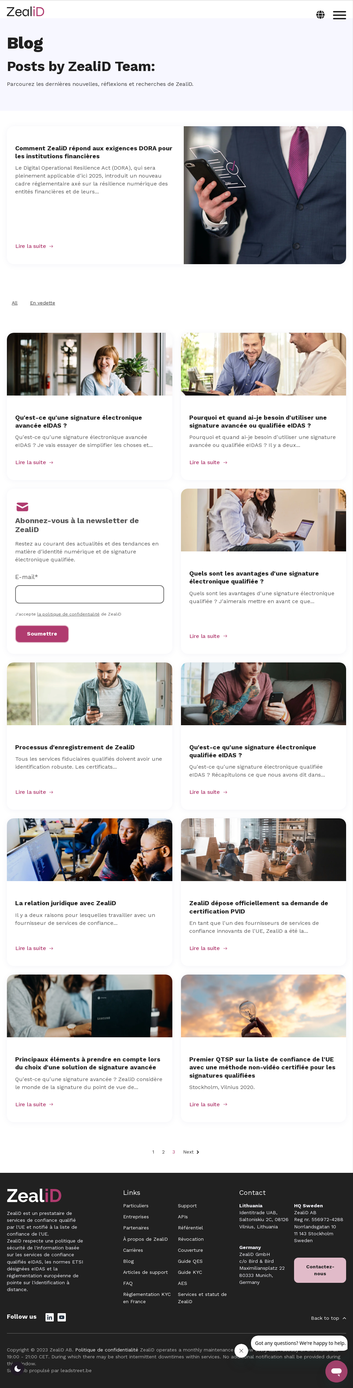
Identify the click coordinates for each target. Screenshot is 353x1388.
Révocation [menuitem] (191, 1239)
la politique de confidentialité (68, 614)
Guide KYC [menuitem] (190, 1272)
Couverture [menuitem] (190, 1250)
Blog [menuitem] (128, 1261)
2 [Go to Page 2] (163, 1152)
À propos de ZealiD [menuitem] (145, 1239)
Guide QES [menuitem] (190, 1261)
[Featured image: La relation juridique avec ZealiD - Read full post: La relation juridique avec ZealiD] (89, 849)
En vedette (42, 303)
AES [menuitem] (182, 1283)
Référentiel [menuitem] (190, 1227)
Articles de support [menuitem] (145, 1272)
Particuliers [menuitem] (136, 1205)
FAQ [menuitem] (128, 1283)
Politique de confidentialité (106, 1349)
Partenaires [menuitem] (136, 1227)
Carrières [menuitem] (133, 1250)
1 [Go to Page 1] (153, 1152)
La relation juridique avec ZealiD (65, 903)
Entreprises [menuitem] (136, 1216)
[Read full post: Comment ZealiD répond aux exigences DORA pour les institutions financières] (265, 195)
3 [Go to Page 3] (173, 1152)
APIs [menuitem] (183, 1216)
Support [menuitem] (187, 1205)
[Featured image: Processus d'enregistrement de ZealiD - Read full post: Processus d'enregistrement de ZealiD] (89, 693)
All (15, 303)
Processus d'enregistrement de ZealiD (75, 747)
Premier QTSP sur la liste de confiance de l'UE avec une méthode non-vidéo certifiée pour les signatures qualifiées (262, 1067)
